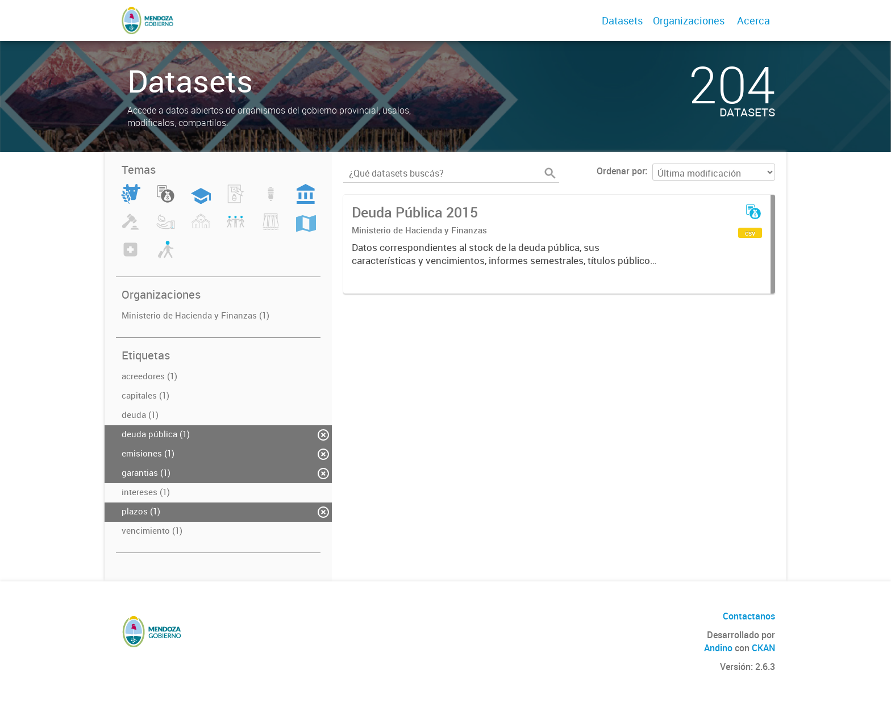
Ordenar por (621, 171)
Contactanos (749, 616)
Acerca (753, 20)
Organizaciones (689, 20)
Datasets (622, 20)
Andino (718, 648)
